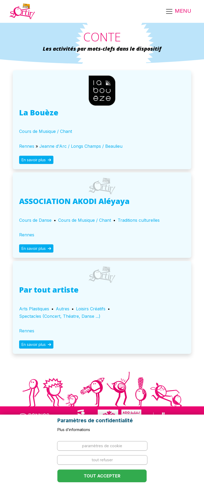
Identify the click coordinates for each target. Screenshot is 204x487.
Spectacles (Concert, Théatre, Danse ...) (59, 316)
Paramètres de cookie (102, 445)
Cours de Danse (35, 220)
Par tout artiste (49, 290)
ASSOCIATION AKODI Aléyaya (74, 201)
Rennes (26, 146)
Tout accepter (102, 476)
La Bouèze (38, 112)
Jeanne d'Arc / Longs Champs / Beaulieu (80, 146)
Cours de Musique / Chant (45, 131)
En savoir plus (36, 160)
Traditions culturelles (139, 220)
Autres (62, 308)
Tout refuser (102, 460)
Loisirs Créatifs (90, 308)
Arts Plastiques (34, 308)
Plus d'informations (73, 430)
